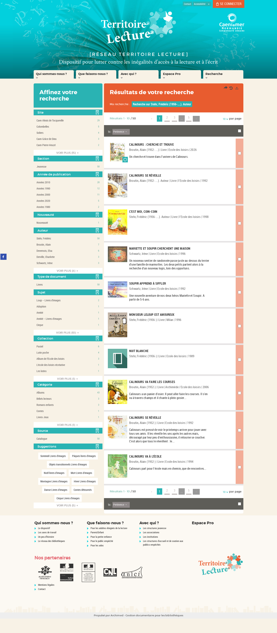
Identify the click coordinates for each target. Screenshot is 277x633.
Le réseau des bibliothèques (51, 555)
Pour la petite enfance (101, 551)
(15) (68, 153)
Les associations (151, 547)
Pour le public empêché (102, 555)
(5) (68, 505)
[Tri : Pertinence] (121, 132)
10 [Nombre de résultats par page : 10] (225, 118)
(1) (68, 378)
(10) (68, 332)
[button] (54, 74)
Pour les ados (97, 560)
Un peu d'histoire (46, 551)
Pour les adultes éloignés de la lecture (109, 542)
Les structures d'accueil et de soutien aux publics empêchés (163, 557)
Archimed (117, 629)
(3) (68, 270)
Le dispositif (44, 542)
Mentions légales (46, 599)
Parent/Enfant (97, 547)
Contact (42, 603)
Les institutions (150, 551)
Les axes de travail (47, 547)
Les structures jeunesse (154, 542)
